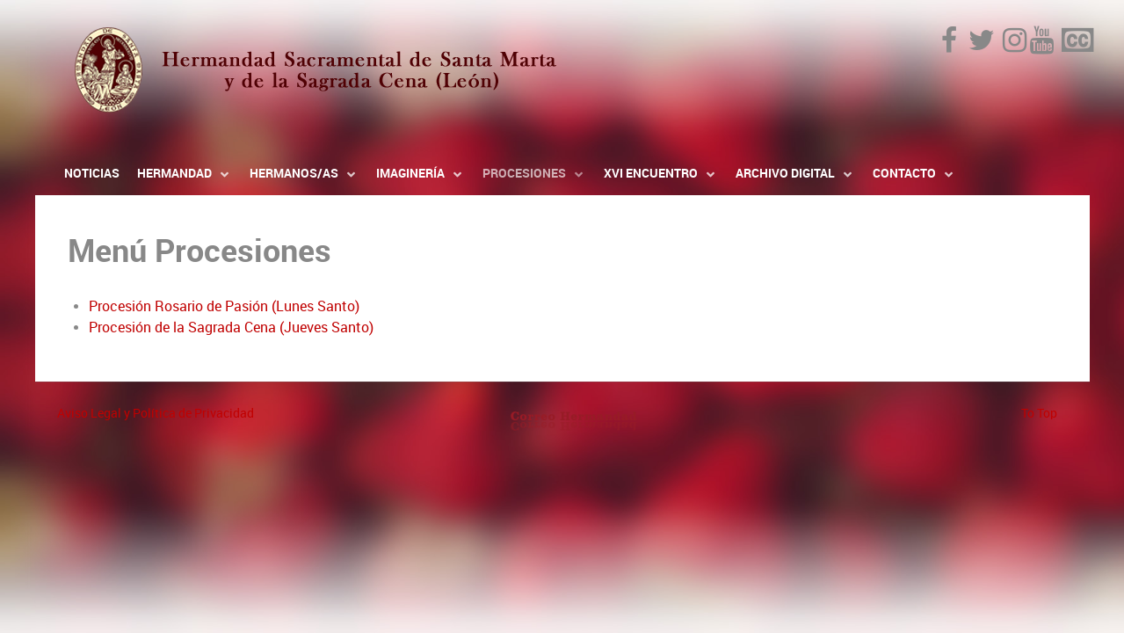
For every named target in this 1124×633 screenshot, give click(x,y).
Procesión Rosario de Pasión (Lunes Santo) (224, 306)
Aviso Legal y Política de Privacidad (155, 413)
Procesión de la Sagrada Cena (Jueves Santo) (231, 327)
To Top (1039, 413)
